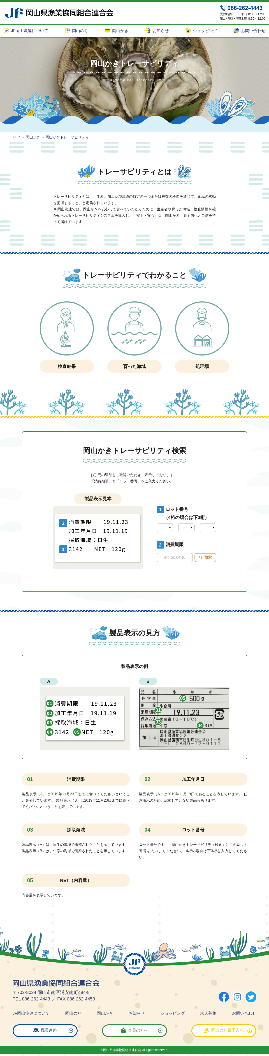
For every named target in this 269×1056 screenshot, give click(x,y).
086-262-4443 (245, 8)
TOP (16, 137)
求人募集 (208, 1013)
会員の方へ (138, 1030)
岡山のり (79, 31)
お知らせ (160, 31)
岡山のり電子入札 (227, 1030)
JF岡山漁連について (29, 31)
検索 (208, 557)
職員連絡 (49, 1030)
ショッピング (204, 31)
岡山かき (119, 31)
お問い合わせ (252, 31)
